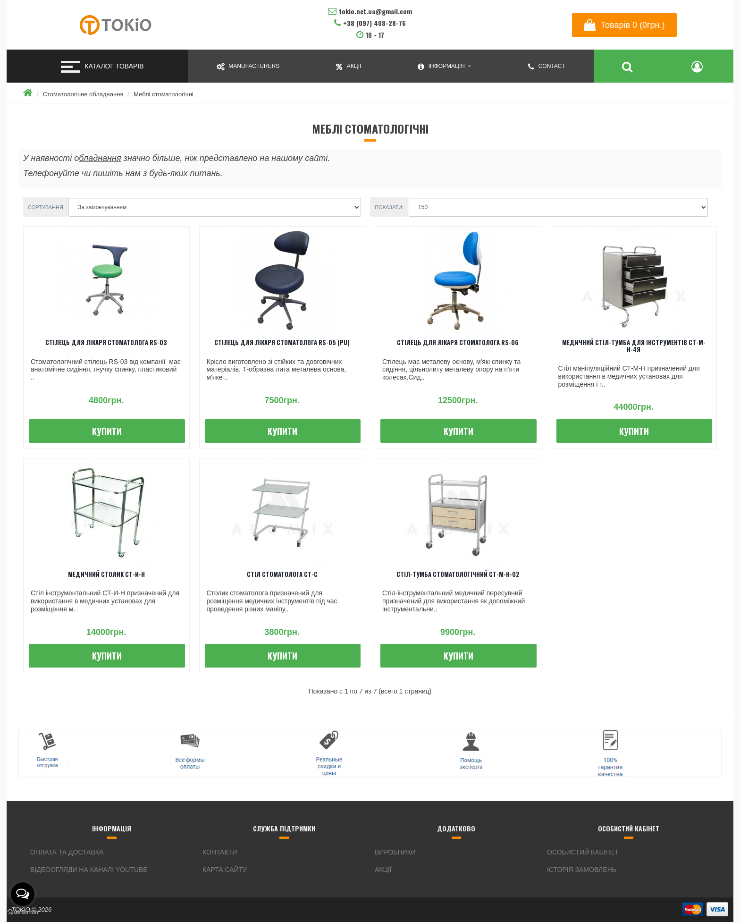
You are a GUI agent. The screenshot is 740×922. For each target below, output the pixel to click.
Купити (107, 431)
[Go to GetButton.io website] (23, 912)
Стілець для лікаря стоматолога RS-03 (106, 342)
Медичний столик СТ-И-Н (106, 574)
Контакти (219, 852)
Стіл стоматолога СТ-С (282, 574)
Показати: (389, 207)
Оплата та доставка (66, 852)
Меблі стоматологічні (163, 94)
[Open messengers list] (22, 894)
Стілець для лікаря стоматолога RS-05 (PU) (282, 342)
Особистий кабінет (583, 852)
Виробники (395, 852)
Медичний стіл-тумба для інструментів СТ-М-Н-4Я (634, 346)
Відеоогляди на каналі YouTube (89, 869)
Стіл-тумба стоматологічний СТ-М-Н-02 (458, 574)
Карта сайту (224, 869)
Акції (383, 869)
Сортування (45, 207)
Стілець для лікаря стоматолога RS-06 (458, 342)
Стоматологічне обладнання (83, 94)
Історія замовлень (581, 869)
